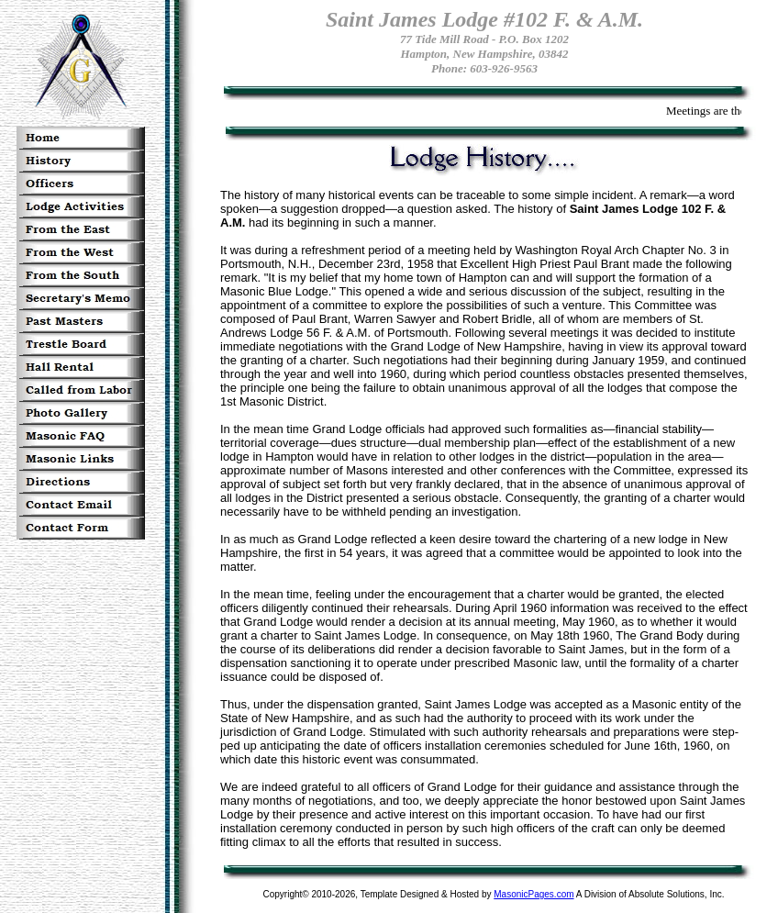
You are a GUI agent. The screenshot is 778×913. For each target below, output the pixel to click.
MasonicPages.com (533, 894)
